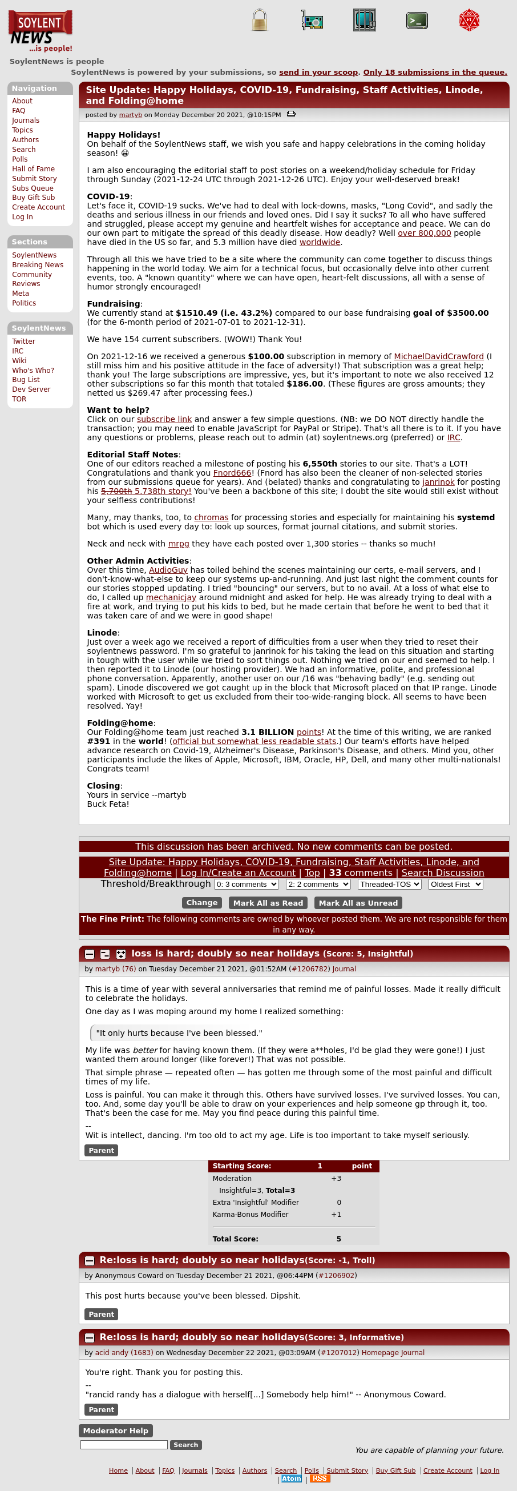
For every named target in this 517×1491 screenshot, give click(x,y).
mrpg (178, 543)
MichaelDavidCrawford (439, 356)
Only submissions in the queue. (435, 72)
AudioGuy (168, 569)
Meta (20, 294)
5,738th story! (146, 491)
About (22, 101)
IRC (17, 351)
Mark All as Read (268, 902)
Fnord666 (232, 472)
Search (24, 150)
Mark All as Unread (358, 902)
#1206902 (336, 1276)
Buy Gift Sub (33, 198)
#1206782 (310, 969)
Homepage (380, 1353)
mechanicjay (171, 597)
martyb (130, 115)
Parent (101, 1150)
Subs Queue (33, 188)
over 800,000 (424, 233)
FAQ (18, 111)
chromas (211, 517)
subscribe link (164, 419)
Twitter (23, 341)
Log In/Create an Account (238, 872)
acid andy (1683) (124, 1353)
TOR (19, 399)
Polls (19, 159)
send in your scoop (318, 72)
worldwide (320, 242)
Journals (25, 120)
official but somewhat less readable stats (254, 741)
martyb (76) (115, 969)
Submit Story (34, 179)
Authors (25, 140)
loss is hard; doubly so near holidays (226, 953)
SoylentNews (40, 31)
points (309, 732)
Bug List (26, 380)
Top (312, 872)
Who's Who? (33, 371)
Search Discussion (443, 872)
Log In (22, 217)
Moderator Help (115, 1430)
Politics (24, 303)
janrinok (438, 482)
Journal (345, 969)
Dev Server (31, 389)
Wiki (19, 361)
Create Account (38, 207)
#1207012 (339, 1353)
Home (118, 1470)
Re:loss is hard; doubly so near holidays (202, 1260)
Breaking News (37, 265)
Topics (22, 130)
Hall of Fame (33, 169)
